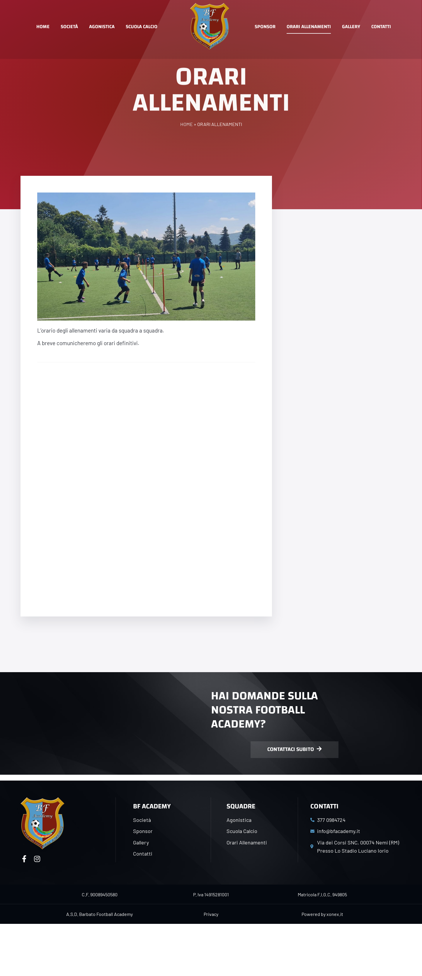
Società (69, 26)
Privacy (211, 914)
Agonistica (102, 26)
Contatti (381, 26)
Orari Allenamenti (309, 26)
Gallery (351, 26)
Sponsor (265, 26)
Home (43, 26)
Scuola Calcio (141, 26)
